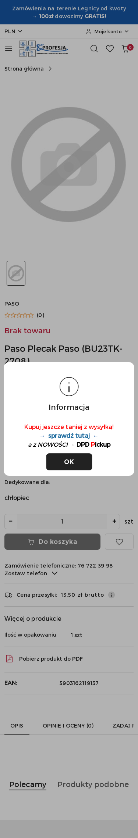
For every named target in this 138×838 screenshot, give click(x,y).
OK (69, 461)
